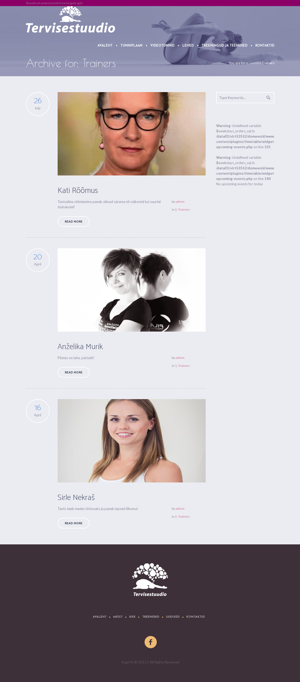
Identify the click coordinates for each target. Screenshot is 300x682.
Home (254, 63)
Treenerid (150, 617)
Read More (73, 221)
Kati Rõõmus (78, 190)
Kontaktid (195, 617)
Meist (118, 617)
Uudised (173, 617)
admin (180, 202)
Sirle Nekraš (76, 497)
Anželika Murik (80, 346)
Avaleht (100, 617)
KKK (132, 617)
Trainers (184, 209)
